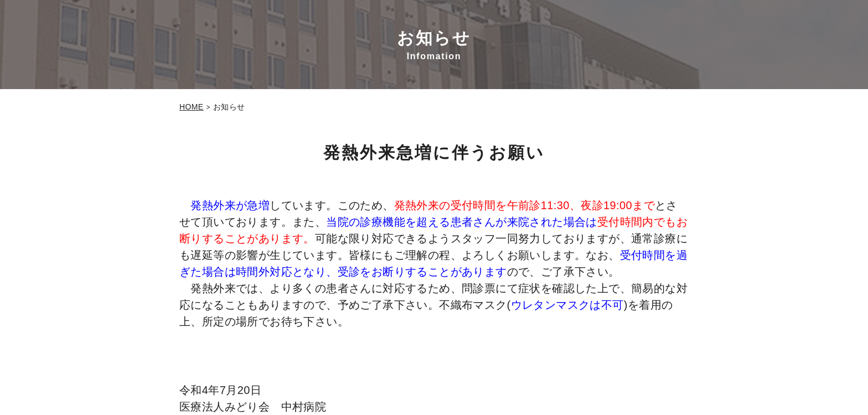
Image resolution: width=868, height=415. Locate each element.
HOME (191, 106)
